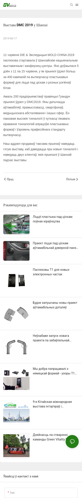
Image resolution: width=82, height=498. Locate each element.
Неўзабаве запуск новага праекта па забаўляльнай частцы (51, 338)
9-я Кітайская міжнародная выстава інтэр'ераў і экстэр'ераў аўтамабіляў (52, 404)
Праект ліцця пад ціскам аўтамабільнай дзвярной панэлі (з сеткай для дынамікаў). (56, 245)
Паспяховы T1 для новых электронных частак (51, 272)
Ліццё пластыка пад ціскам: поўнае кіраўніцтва (53, 219)
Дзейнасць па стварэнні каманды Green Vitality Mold (53, 437)
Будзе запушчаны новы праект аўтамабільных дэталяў (55, 305)
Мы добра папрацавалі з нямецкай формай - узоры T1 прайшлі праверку (54, 371)
